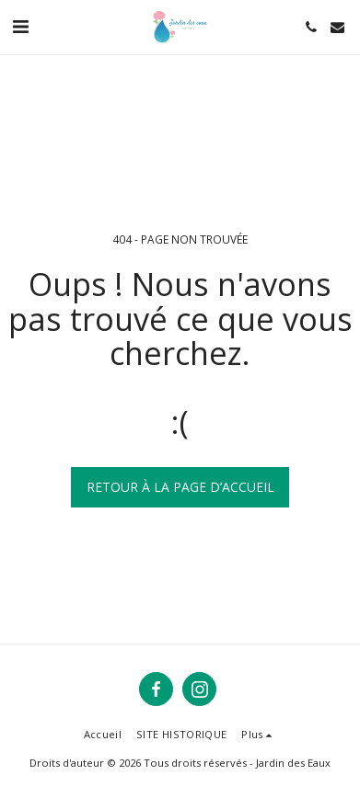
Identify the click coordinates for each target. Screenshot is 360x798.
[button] (20, 26)
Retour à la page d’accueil (180, 487)
